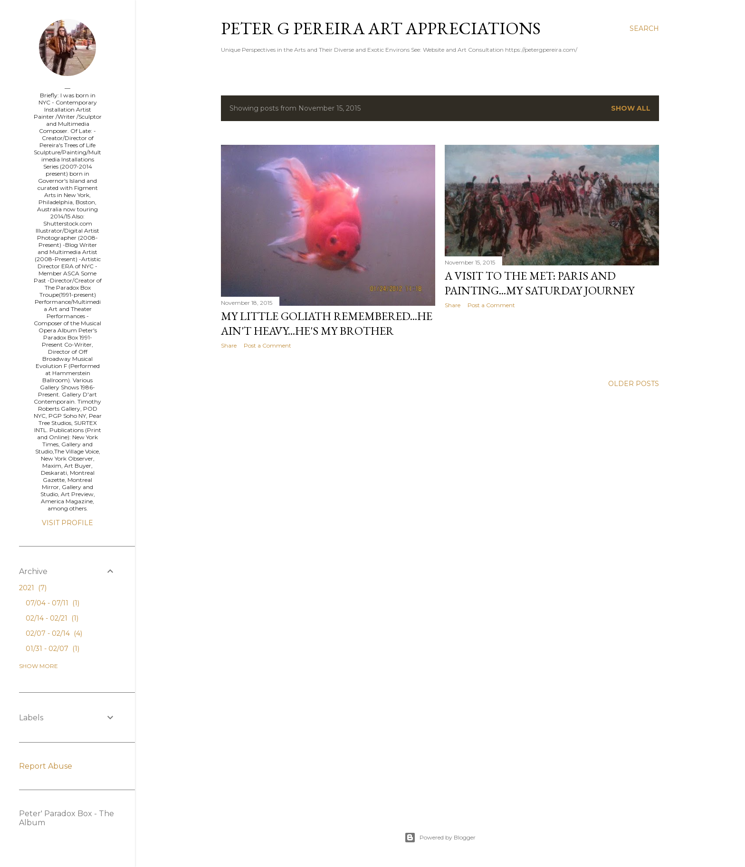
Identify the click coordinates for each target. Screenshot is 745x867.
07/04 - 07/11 (52, 603)
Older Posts (633, 383)
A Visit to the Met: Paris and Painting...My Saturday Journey (539, 283)
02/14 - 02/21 (52, 618)
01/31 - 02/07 (52, 648)
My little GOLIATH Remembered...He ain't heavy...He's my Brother (326, 323)
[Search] (644, 28)
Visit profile (67, 522)
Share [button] (229, 345)
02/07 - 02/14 (54, 633)
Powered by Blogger (440, 837)
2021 (33, 588)
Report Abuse (45, 766)
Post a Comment (267, 345)
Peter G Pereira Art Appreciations (381, 28)
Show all (630, 108)
